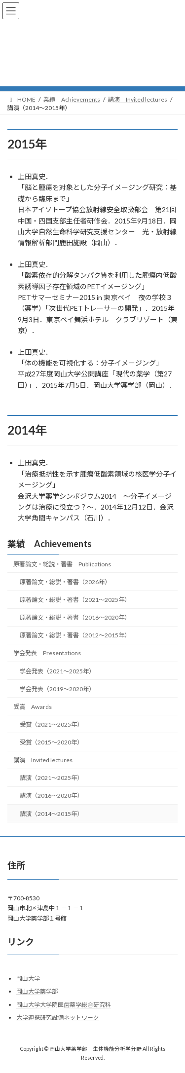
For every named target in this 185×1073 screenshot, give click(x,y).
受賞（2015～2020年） (51, 742)
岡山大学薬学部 (37, 991)
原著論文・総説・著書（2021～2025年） (75, 599)
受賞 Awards (32, 706)
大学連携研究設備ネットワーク (57, 1017)
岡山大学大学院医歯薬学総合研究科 (63, 1004)
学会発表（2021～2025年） (57, 670)
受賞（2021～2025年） (51, 724)
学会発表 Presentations (47, 653)
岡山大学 (28, 978)
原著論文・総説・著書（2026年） (65, 582)
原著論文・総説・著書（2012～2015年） (75, 635)
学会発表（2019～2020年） (57, 688)
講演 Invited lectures (43, 760)
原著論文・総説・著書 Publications (62, 564)
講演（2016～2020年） (51, 795)
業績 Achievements (49, 543)
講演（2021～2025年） (51, 777)
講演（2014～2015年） (51, 813)
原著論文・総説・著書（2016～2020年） (75, 617)
